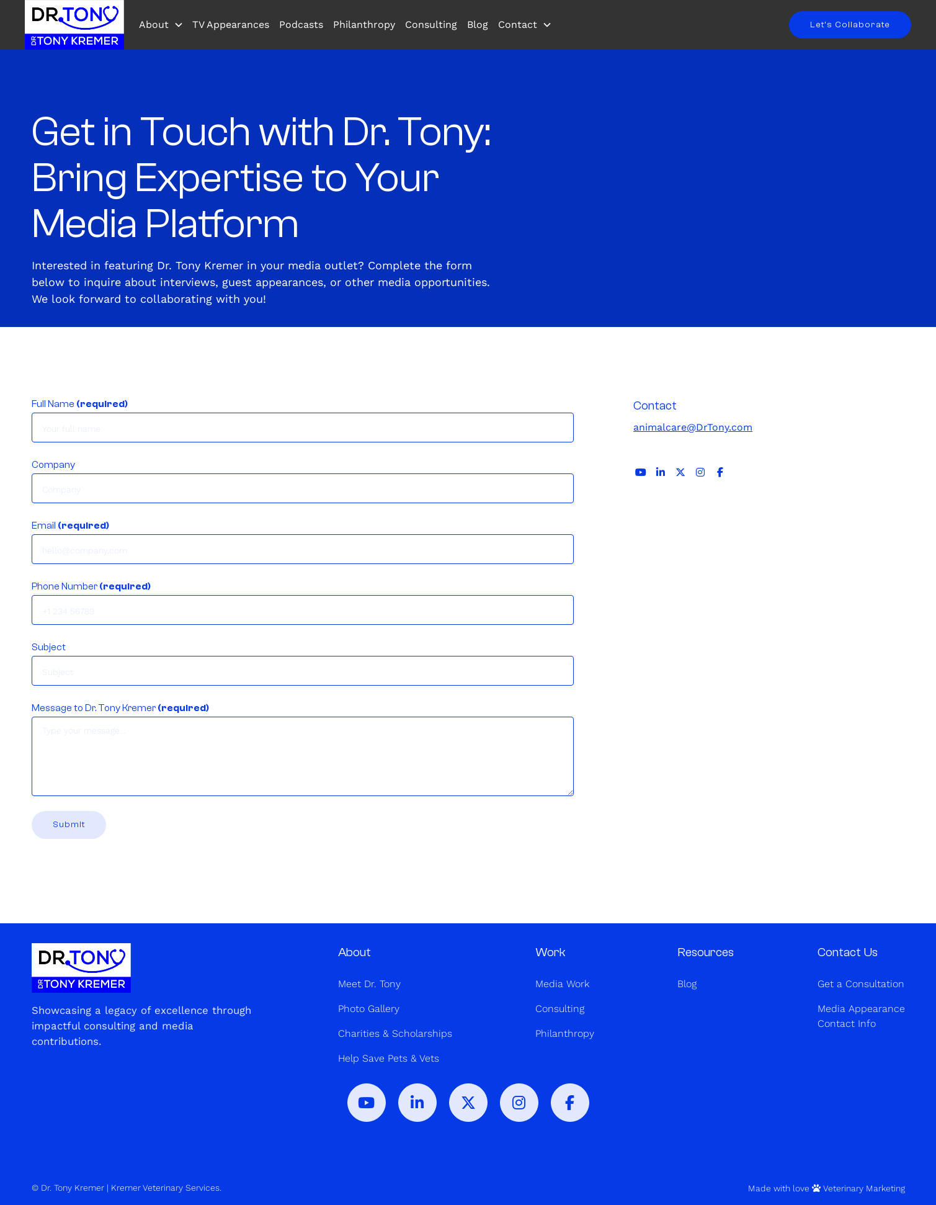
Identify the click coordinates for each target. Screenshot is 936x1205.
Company (53, 464)
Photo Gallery (368, 1009)
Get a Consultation (861, 984)
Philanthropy (364, 24)
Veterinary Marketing (864, 1188)
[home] (74, 25)
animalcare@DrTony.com (692, 427)
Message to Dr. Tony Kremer (120, 708)
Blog (477, 24)
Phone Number (91, 586)
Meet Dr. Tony (369, 984)
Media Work (562, 984)
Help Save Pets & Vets (388, 1058)
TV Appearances (230, 24)
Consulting (431, 24)
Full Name (80, 404)
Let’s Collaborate (850, 24)
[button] (164, 24)
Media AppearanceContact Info (861, 1016)
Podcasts (301, 24)
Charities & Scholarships (395, 1033)
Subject (49, 647)
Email (70, 525)
